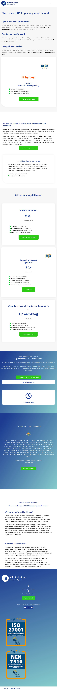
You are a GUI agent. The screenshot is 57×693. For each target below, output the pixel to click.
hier (3, 144)
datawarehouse (38, 138)
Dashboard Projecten (28, 402)
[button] (50, 3)
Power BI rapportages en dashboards (20, 555)
